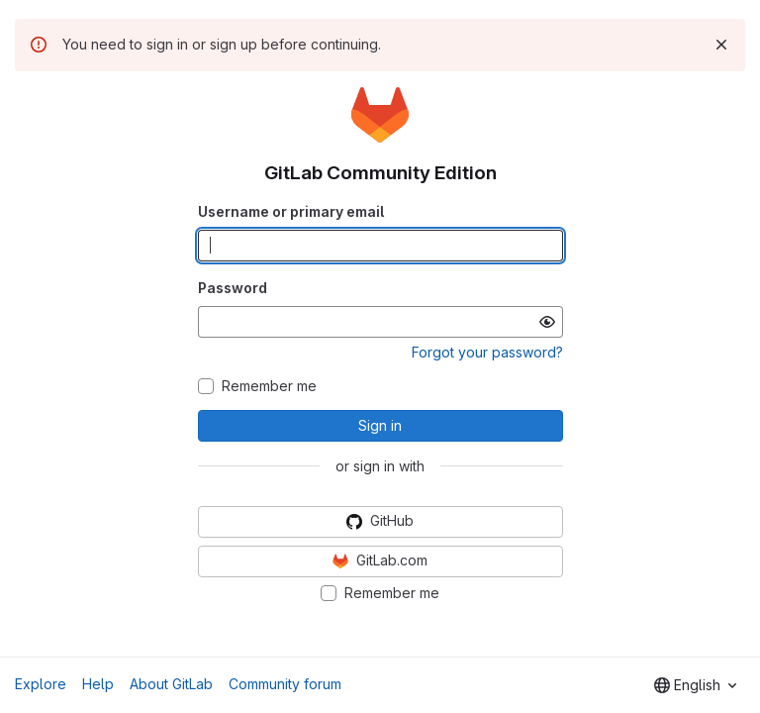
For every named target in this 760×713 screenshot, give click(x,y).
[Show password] (547, 322)
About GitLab (171, 683)
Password (232, 287)
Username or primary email (291, 211)
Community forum (285, 683)
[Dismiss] (721, 44)
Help (98, 683)
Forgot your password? (487, 352)
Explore (40, 683)
